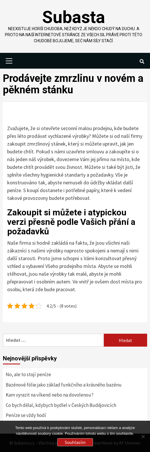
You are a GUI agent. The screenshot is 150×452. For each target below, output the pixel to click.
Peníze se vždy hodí (26, 415)
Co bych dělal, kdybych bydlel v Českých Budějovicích (61, 405)
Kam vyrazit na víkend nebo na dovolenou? (49, 395)
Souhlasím (75, 442)
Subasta (73, 17)
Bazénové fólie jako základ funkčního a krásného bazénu (64, 385)
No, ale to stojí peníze (28, 374)
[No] (143, 436)
